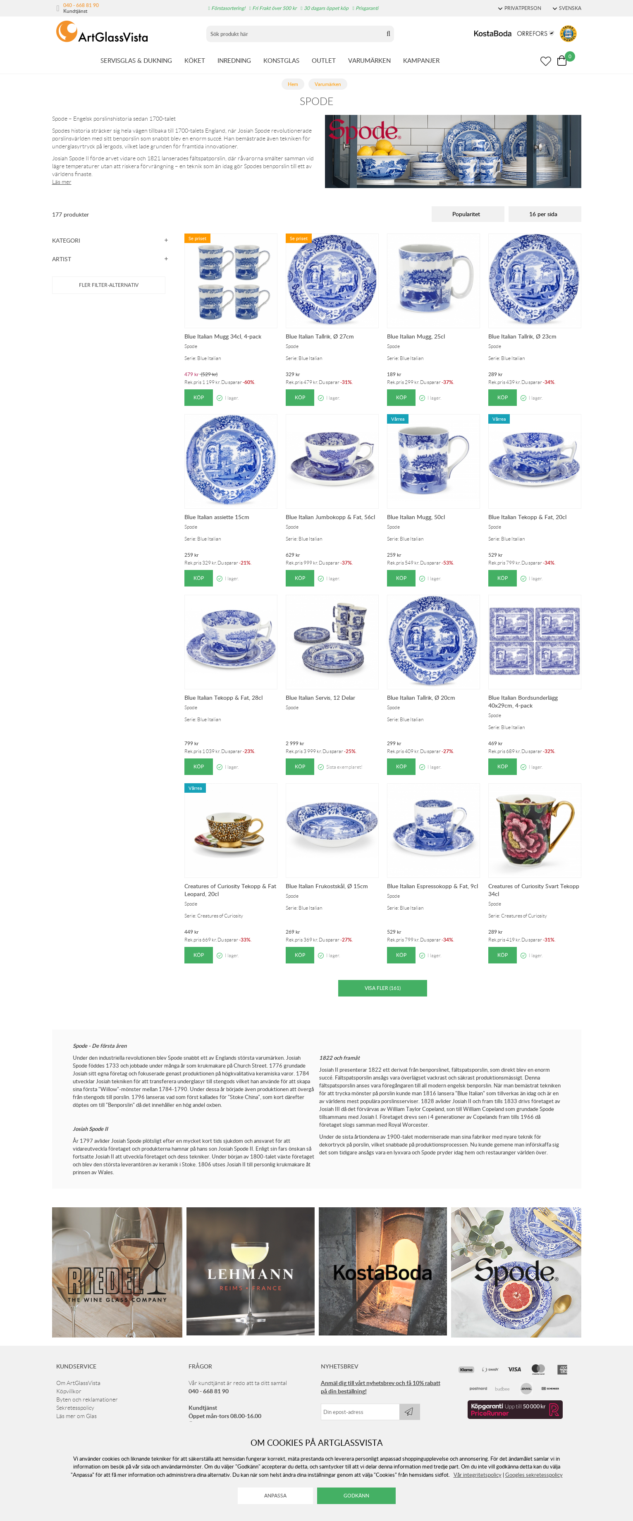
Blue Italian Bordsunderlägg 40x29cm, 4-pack (523, 701)
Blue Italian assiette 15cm (216, 517)
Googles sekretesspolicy (534, 1474)
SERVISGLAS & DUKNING (136, 60)
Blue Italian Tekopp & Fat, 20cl (527, 517)
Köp (198, 397)
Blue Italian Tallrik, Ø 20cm (421, 697)
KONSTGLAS (281, 60)
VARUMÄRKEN (369, 60)
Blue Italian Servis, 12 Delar (320, 697)
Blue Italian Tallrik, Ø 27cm (320, 336)
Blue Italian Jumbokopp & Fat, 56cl (330, 517)
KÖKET (194, 60)
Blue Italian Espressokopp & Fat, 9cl (432, 886)
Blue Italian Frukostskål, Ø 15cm (327, 886)
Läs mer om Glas (76, 1416)
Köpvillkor (68, 1391)
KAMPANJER (421, 60)
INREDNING (234, 60)
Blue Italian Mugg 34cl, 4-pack (222, 336)
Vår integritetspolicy (478, 1474)
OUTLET (324, 60)
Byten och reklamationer (87, 1399)
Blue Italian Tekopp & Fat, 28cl (223, 697)
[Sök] (294, 34)
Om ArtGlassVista (78, 1383)
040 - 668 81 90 (81, 5)
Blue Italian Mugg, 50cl (416, 517)
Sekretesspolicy (75, 1407)
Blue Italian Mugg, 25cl (416, 336)
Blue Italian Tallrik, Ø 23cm (522, 336)
